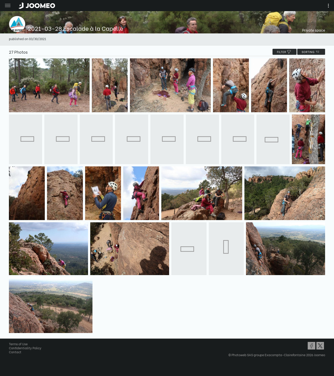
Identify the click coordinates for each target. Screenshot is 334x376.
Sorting (311, 52)
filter (284, 52)
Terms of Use (18, 343)
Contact (15, 351)
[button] (11, 353)
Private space (313, 30)
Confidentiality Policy (25, 347)
